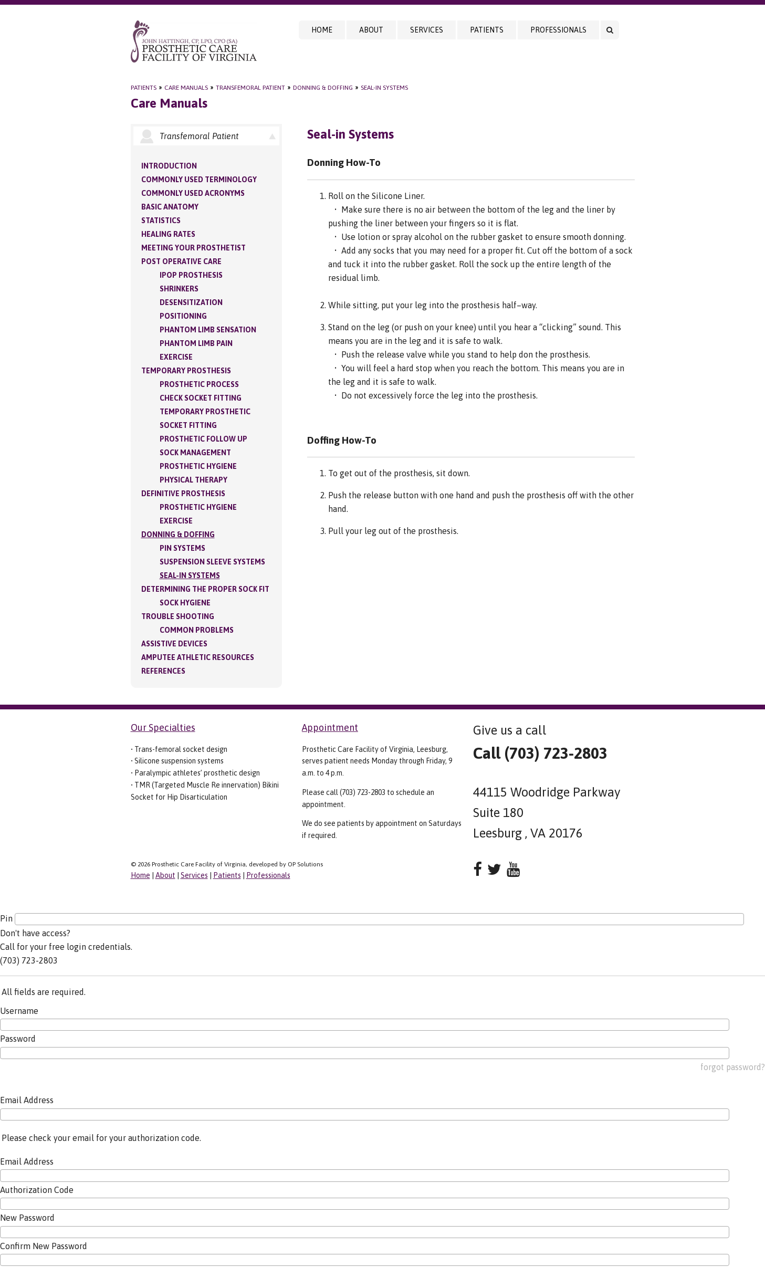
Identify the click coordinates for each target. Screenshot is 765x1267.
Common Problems (197, 630)
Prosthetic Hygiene (198, 466)
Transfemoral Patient (250, 87)
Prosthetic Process (199, 384)
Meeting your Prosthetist (193, 248)
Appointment (330, 727)
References (163, 671)
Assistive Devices (174, 644)
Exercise (176, 357)
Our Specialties (163, 727)
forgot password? (732, 1067)
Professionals (558, 30)
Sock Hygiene (185, 603)
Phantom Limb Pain (196, 343)
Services (426, 30)
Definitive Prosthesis (183, 493)
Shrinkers (179, 289)
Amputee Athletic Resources (197, 657)
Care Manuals (186, 87)
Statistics (161, 220)
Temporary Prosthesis (186, 371)
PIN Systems (182, 548)
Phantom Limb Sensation (208, 330)
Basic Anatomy (169, 207)
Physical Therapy (193, 480)
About (371, 30)
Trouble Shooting (177, 616)
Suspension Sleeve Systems (212, 562)
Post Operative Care (181, 261)
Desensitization (191, 302)
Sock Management (195, 452)
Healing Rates (168, 234)
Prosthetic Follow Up (203, 439)
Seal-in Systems (384, 87)
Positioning (183, 316)
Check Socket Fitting (201, 398)
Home (321, 30)
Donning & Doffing (323, 87)
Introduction (169, 166)
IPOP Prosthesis (191, 275)
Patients (487, 30)
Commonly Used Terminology (199, 179)
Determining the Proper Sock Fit (205, 589)
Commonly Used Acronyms (193, 193)
